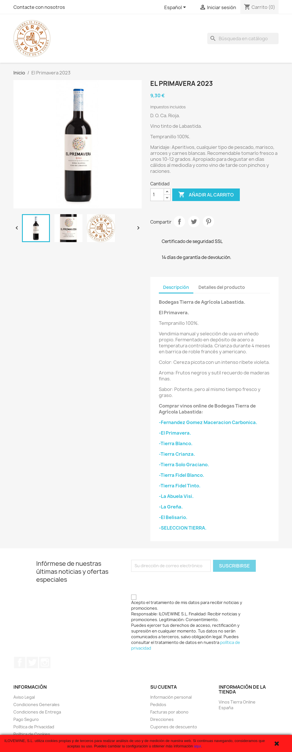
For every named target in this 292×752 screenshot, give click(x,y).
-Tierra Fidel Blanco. (181, 475)
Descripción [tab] (176, 287)
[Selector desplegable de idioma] (176, 7)
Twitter (32, 662)
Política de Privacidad (33, 726)
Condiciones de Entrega (37, 712)
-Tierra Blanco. (175, 443)
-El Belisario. (173, 517)
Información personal (171, 697)
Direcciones (162, 719)
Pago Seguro (26, 719)
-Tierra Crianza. (177, 454)
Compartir (179, 221)
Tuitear (194, 221)
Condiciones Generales (36, 704)
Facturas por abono (169, 712)
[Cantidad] (157, 194)
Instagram (44, 662)
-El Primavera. (175, 433)
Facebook (19, 662)
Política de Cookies (31, 734)
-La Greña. (171, 507)
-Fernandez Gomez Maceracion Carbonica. (208, 422)
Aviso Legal (24, 697)
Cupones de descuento (173, 726)
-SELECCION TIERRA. (182, 528)
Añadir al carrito (206, 194)
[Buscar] (243, 38)
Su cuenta (163, 687)
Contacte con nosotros (39, 7)
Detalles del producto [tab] (221, 287)
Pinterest (208, 221)
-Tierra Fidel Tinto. (179, 486)
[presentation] (174, 583)
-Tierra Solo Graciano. (184, 464)
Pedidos (158, 704)
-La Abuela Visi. (176, 496)
